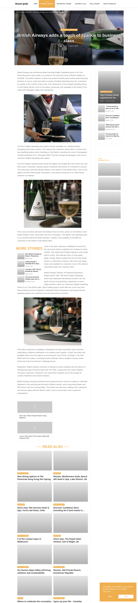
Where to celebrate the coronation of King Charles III (34, 582)
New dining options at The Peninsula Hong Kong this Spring (34, 457)
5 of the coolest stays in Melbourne (29, 520)
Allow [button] (126, 596)
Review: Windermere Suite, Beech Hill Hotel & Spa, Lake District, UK (70, 457)
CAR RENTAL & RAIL (106, 91)
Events (20, 577)
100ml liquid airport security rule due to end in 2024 (112, 126)
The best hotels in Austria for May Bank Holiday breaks (113, 135)
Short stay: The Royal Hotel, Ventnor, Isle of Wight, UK (67, 520)
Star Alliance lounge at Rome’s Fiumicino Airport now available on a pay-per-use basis (32, 255)
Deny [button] (110, 596)
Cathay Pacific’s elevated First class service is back (32, 263)
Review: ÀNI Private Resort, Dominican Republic (67, 551)
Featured (57, 452)
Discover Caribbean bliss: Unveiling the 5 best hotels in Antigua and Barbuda (68, 488)
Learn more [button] (107, 591)
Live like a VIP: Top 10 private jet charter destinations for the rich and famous (33, 270)
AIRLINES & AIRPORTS (25, 12)
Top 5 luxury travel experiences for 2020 (109, 96)
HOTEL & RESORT (23, 452)
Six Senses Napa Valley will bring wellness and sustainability (34, 551)
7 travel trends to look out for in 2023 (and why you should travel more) (113, 107)
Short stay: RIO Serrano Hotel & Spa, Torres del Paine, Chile (33, 488)
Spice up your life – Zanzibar (67, 581)
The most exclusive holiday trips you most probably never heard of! (33, 278)
